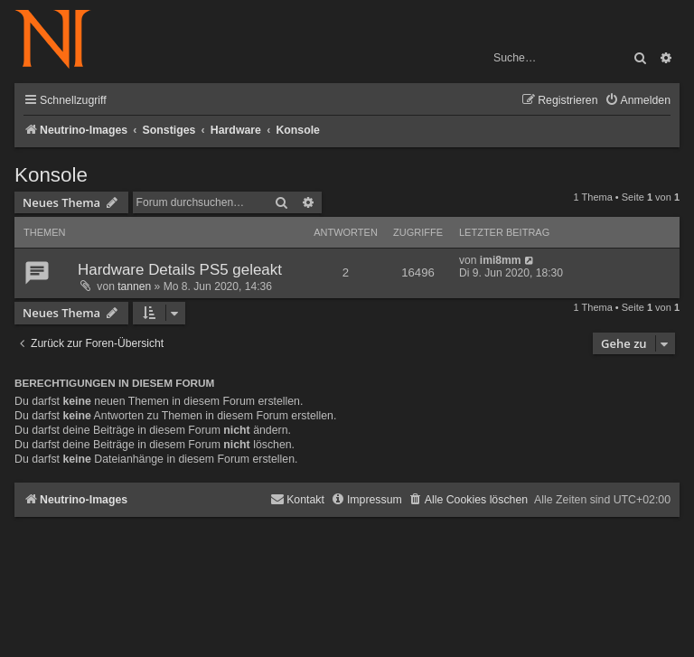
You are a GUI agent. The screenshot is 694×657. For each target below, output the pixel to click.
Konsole (51, 175)
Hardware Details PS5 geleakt (180, 269)
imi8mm (500, 260)
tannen (134, 286)
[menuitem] (638, 101)
